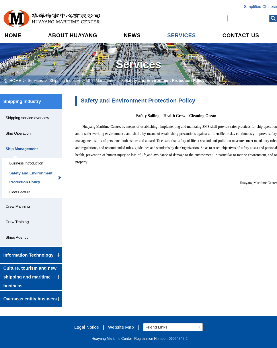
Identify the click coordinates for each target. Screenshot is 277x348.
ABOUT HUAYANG (72, 35)
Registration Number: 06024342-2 (161, 338)
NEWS (132, 35)
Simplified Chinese (260, 6)
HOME (13, 35)
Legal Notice (86, 327)
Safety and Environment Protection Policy (165, 80)
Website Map (121, 327)
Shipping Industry (64, 80)
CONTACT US (240, 35)
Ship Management (102, 80)
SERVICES (181, 35)
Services (35, 80)
